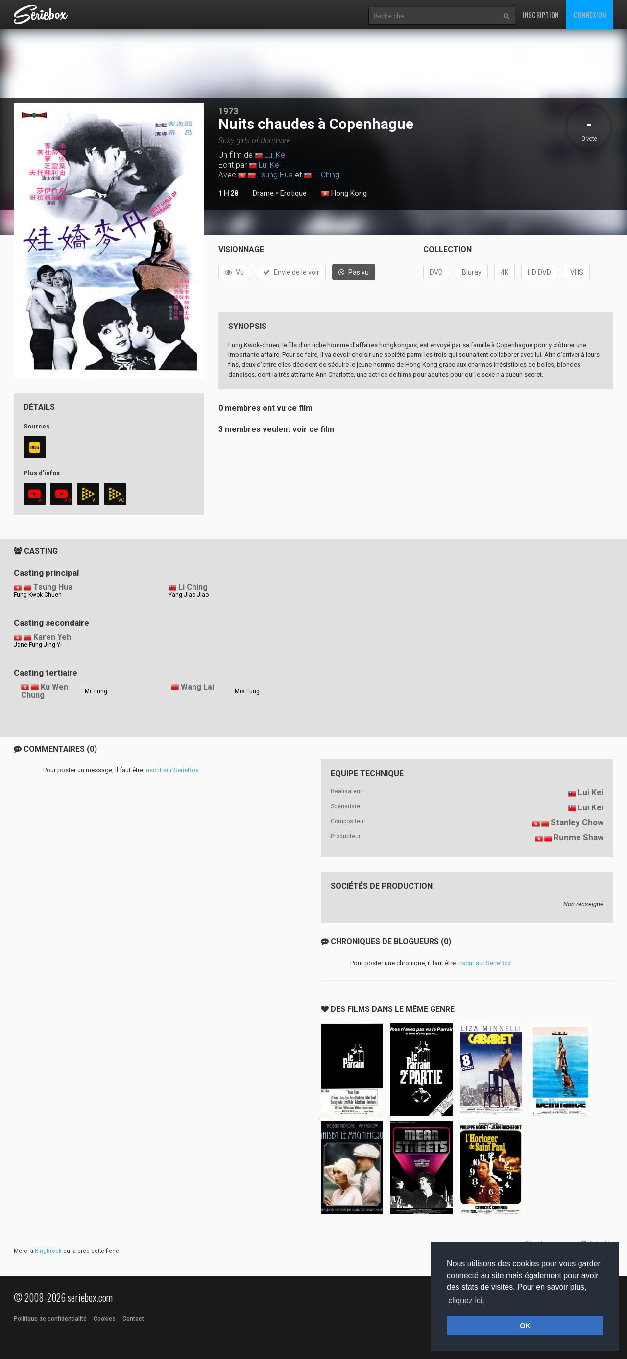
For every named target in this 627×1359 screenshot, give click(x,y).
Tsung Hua (275, 174)
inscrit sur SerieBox (171, 770)
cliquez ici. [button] (466, 1300)
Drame (263, 193)
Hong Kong (344, 194)
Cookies (105, 1318)
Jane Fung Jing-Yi (38, 644)
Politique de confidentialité (50, 1318)
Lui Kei (276, 155)
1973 (228, 111)
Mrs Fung (247, 691)
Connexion (590, 14)
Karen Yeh (52, 637)
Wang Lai (197, 687)
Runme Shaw (578, 837)
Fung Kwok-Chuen (38, 594)
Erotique (293, 193)
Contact (133, 1318)
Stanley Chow (577, 822)
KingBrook (48, 1251)
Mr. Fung (96, 691)
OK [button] (525, 1326)
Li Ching (326, 174)
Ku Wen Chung (44, 691)
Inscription (541, 14)
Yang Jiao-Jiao (189, 594)
